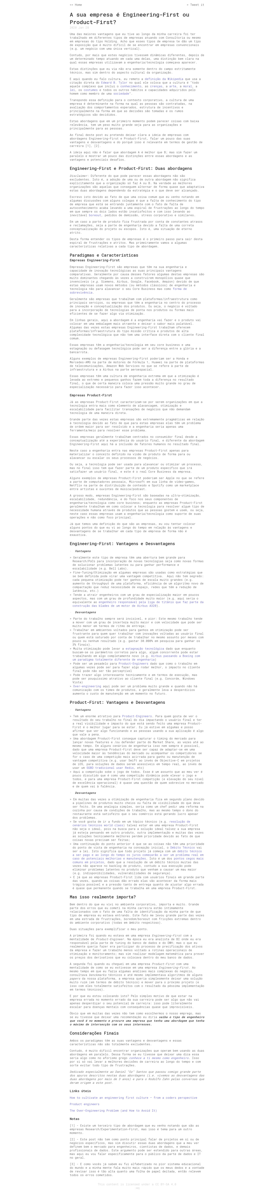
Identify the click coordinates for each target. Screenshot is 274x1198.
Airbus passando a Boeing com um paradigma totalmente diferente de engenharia (136, 657)
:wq (137, 1188)
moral (187, 86)
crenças (156, 86)
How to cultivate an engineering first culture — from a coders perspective (133, 1097)
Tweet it (197, 4)
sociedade (121, 93)
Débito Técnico (182, 847)
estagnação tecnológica (145, 648)
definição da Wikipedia (164, 79)
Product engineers (84, 1104)
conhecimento (130, 86)
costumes (91, 90)
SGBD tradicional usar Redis (110, 767)
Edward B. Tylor (114, 82)
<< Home (76, 4)
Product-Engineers (133, 663)
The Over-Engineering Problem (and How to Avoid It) (113, 1110)
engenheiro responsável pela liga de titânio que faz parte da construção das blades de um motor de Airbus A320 (138, 603)
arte (172, 86)
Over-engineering (87, 686)
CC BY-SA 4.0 (165, 1184)
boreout (95, 215)
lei (72, 90)
